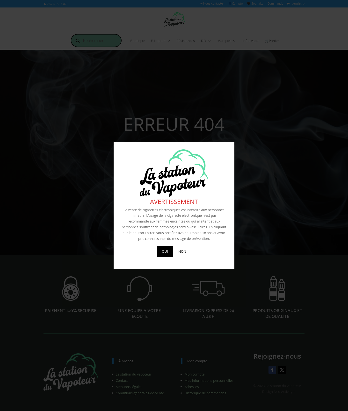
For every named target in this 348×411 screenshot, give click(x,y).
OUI (165, 251)
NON (182, 251)
